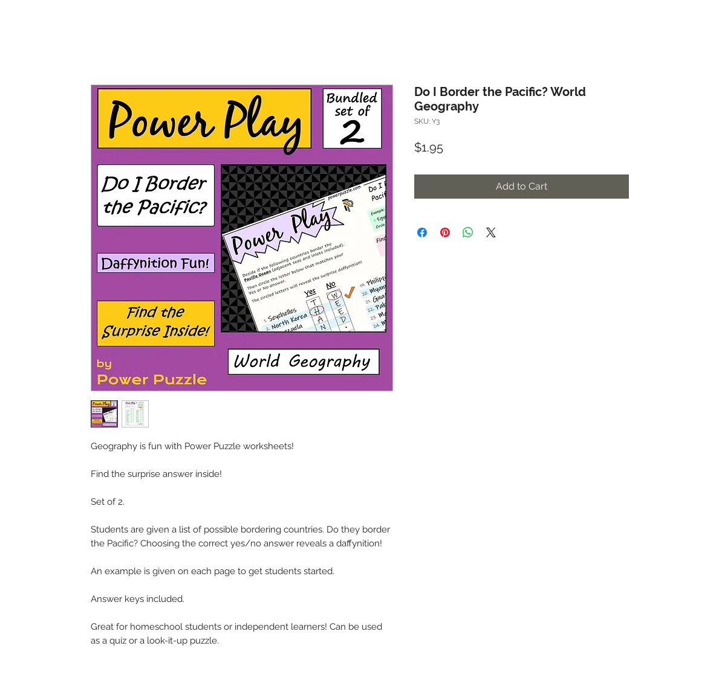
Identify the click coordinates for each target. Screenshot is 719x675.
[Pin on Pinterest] (445, 232)
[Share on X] (491, 232)
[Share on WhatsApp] (468, 232)
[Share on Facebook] (422, 232)
